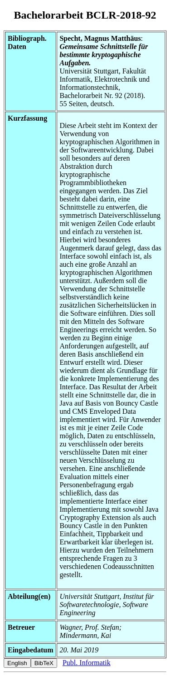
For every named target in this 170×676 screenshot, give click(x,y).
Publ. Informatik (87, 662)
